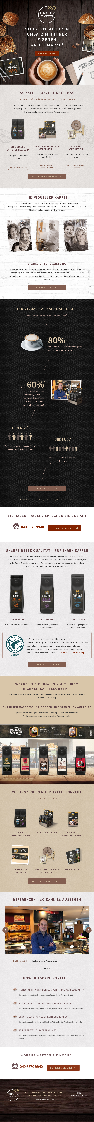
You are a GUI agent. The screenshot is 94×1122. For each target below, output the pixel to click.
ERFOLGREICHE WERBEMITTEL (47, 166)
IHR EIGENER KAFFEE (18, 167)
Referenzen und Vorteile (47, 881)
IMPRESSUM (63, 1117)
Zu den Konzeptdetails (47, 665)
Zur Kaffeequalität (47, 488)
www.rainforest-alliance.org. (71, 652)
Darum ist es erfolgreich (47, 177)
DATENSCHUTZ (77, 1117)
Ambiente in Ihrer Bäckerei (76, 166)
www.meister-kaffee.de (44, 1100)
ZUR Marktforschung (47, 287)
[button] (6, 946)
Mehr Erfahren (47, 53)
